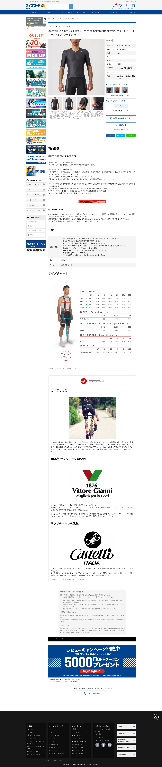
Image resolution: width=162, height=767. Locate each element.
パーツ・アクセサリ (65, 12)
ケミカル (76, 732)
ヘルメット (54, 744)
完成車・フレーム (33, 184)
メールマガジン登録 (102, 740)
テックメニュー (78, 750)
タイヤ (53, 732)
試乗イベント (77, 744)
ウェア (49, 12)
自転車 (34, 12)
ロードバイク (32, 729)
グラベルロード (33, 751)
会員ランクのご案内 (102, 726)
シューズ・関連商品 (57, 753)
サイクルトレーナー (96, 12)
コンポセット (55, 735)
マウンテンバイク (34, 738)
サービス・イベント (128, 12)
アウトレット (112, 12)
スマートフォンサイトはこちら (56, 760)
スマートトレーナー (79, 738)
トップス (53, 747)
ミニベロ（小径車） (34, 754)
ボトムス (53, 750)
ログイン (67, 682)
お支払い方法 (34, 221)
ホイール (53, 729)
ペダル (53, 738)
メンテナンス (81, 12)
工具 (74, 729)
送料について (34, 226)
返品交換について (35, 230)
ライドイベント (78, 747)
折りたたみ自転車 (34, 735)
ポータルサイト (101, 737)
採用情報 (98, 734)
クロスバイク (32, 732)
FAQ (31, 235)
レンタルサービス (79, 753)
